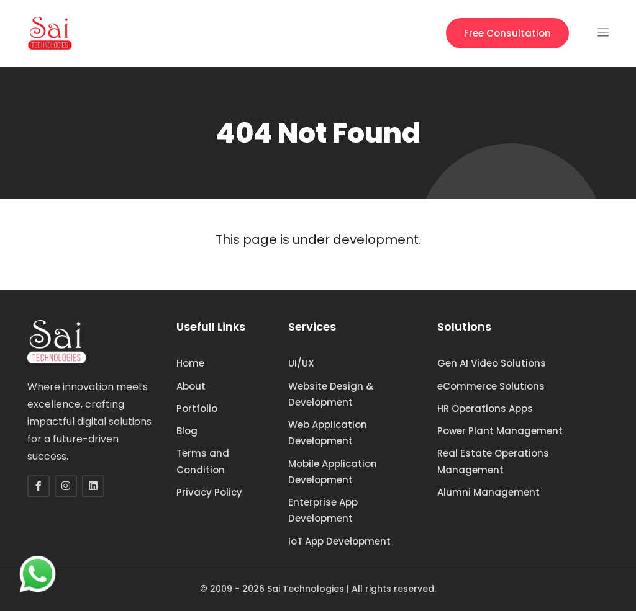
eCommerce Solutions (491, 386)
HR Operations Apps (485, 408)
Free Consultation (507, 33)
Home (190, 363)
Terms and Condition (202, 461)
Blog (187, 430)
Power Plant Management (500, 430)
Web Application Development (327, 432)
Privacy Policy (209, 492)
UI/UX (301, 363)
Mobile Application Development (332, 471)
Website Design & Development (330, 394)
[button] (603, 33)
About (191, 386)
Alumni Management (488, 492)
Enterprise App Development (323, 510)
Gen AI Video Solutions (491, 363)
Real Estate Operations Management (493, 461)
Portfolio (196, 408)
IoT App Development (339, 541)
